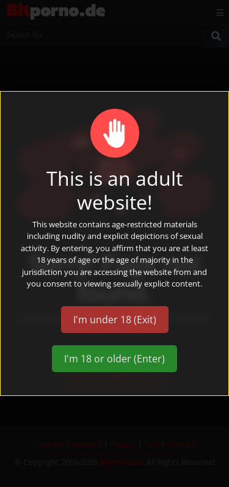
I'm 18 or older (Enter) (114, 358)
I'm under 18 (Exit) (114, 319)
